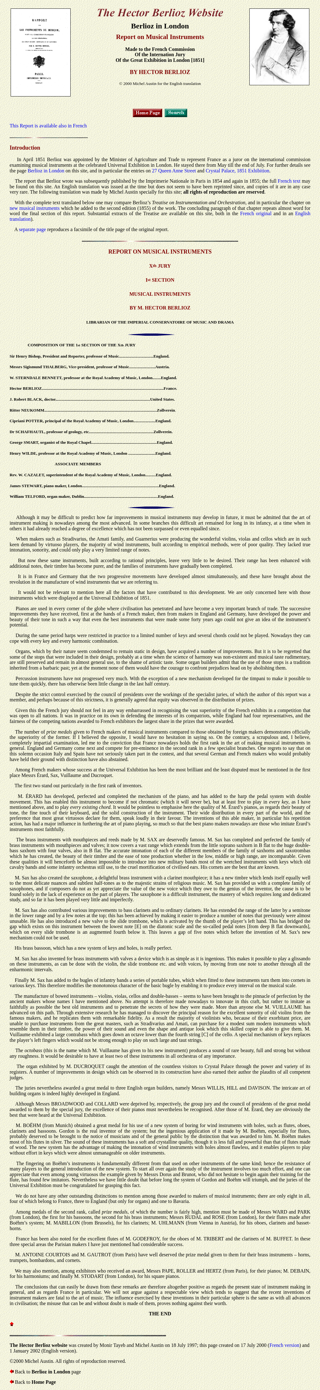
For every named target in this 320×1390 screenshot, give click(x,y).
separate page (32, 229)
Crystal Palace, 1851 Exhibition (237, 170)
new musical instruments (35, 208)
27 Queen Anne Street (174, 170)
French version (284, 1345)
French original (255, 213)
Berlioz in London (46, 170)
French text (289, 181)
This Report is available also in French (48, 125)
